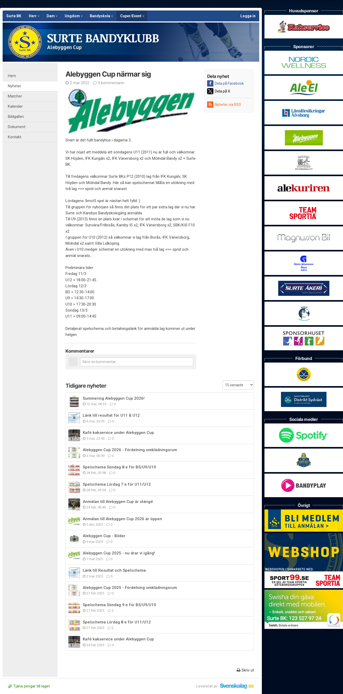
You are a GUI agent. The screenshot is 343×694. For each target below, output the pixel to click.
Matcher (15, 96)
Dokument (16, 127)
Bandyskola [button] (101, 16)
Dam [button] (52, 16)
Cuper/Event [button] (132, 16)
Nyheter (14, 86)
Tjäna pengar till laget (29, 686)
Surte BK (13, 16)
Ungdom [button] (74, 16)
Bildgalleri (16, 116)
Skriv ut (245, 670)
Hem (12, 76)
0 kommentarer (108, 83)
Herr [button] (34, 16)
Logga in (248, 16)
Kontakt (14, 137)
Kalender (15, 106)
